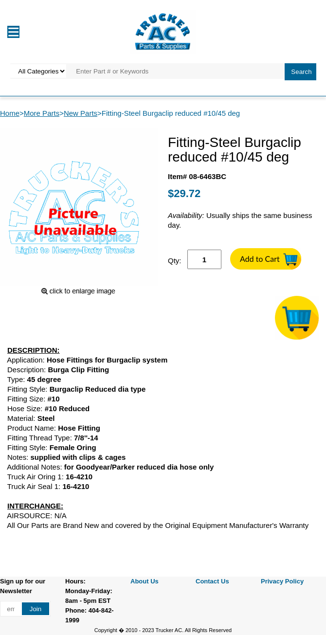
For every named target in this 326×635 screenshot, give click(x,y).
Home (9, 113)
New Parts (80, 113)
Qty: (174, 260)
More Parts (41, 113)
